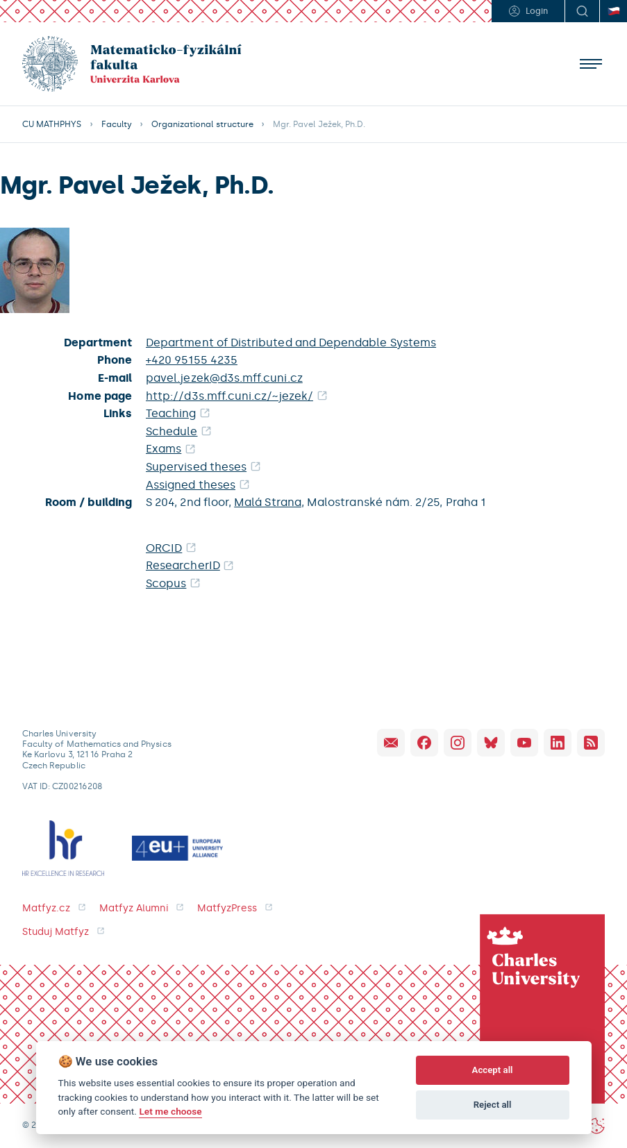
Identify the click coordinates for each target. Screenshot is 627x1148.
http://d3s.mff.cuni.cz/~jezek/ (229, 396)
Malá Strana (267, 502)
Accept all (492, 1070)
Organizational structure (202, 124)
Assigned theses (190, 484)
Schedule (172, 431)
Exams (163, 448)
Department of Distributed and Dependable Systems (291, 342)
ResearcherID (183, 565)
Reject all (493, 1104)
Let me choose (170, 1111)
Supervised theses (196, 466)
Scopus (166, 583)
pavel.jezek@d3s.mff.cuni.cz (224, 378)
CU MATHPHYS (52, 124)
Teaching (171, 413)
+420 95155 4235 (191, 359)
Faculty (116, 124)
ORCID (164, 548)
